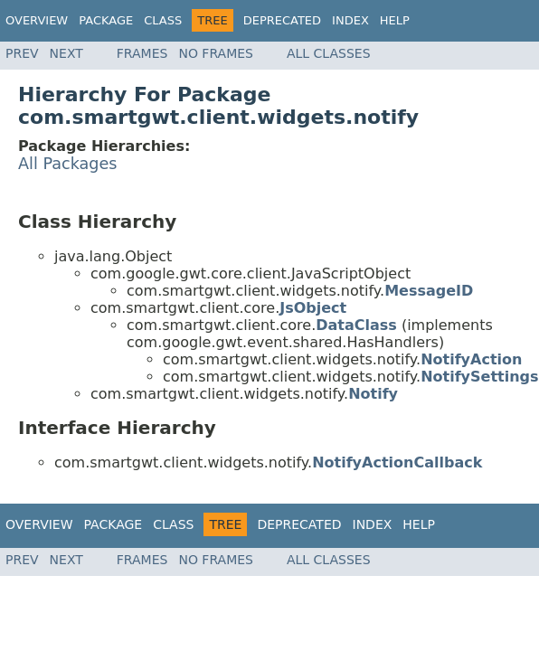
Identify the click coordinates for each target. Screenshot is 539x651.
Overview (36, 20)
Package (106, 20)
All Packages (68, 164)
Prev (22, 53)
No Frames (215, 53)
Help (395, 20)
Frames (142, 53)
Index (350, 20)
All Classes (329, 53)
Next (66, 53)
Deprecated (282, 20)
